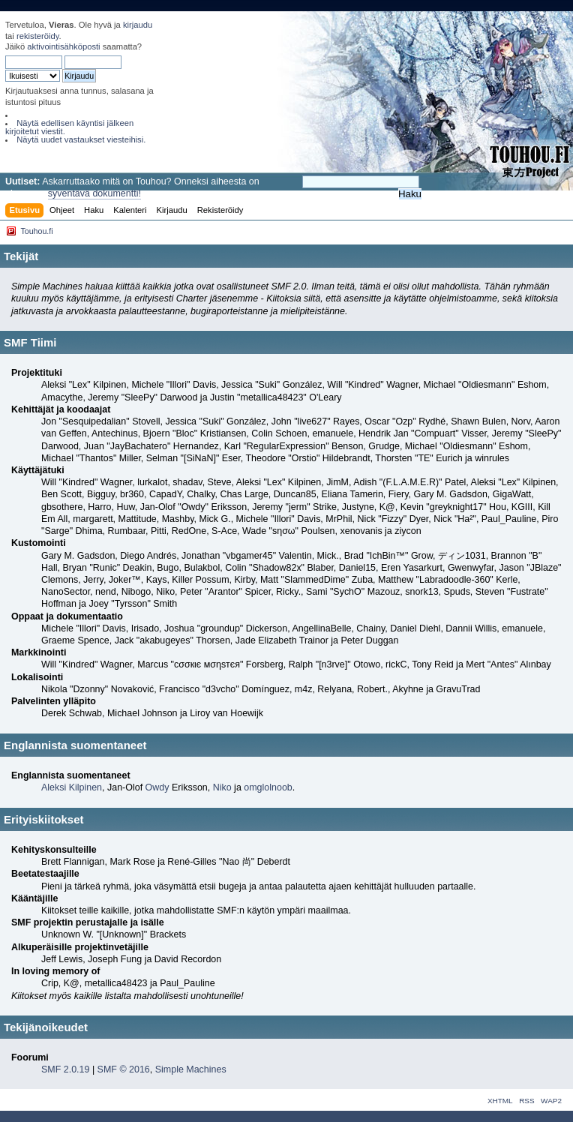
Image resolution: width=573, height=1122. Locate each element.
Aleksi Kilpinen (71, 787)
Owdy (158, 787)
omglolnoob (268, 787)
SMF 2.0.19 (65, 1069)
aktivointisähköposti (63, 46)
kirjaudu (137, 24)
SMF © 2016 (124, 1069)
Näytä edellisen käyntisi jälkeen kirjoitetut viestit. (69, 127)
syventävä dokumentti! (94, 193)
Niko (222, 787)
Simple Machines (190, 1069)
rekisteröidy (37, 36)
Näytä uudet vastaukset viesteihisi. (81, 139)
